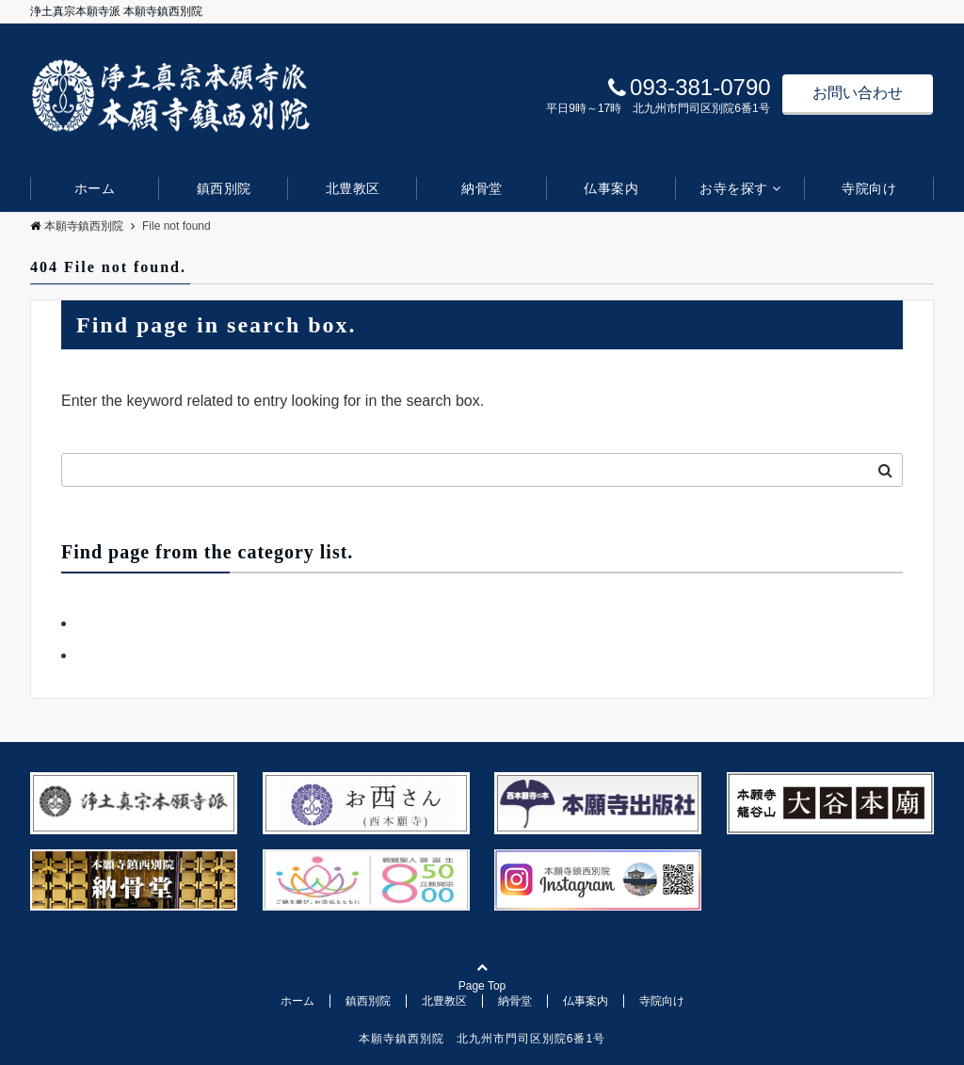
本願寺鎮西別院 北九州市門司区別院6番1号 (482, 1038)
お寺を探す (733, 188)
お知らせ (106, 623)
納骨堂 (482, 188)
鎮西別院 (224, 188)
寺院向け (869, 188)
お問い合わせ (857, 93)
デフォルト (114, 655)
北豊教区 (353, 188)
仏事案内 (611, 188)
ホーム (95, 188)
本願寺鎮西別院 (76, 226)
